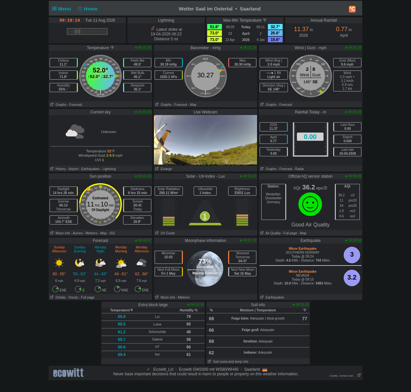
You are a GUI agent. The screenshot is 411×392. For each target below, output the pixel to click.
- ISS (111, 233)
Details (57, 297)
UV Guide (164, 233)
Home (87, 8)
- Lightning (108, 169)
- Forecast (74, 105)
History (57, 169)
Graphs (57, 105)
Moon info (59, 233)
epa (321, 188)
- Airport (72, 169)
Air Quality (270, 233)
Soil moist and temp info (227, 361)
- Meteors (90, 233)
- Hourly (72, 297)
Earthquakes (271, 297)
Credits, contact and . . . (345, 375)
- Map (192, 105)
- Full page (289, 233)
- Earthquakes (89, 169)
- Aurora (77, 233)
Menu (63, 8)
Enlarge (163, 169)
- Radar (298, 169)
